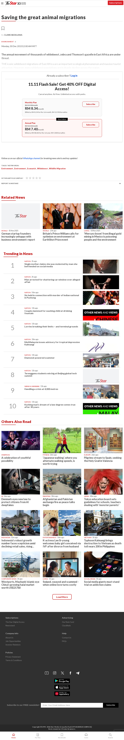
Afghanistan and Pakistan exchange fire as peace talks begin (59, 502)
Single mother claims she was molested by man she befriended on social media (50, 265)
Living (86, 231)
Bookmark (62, 735)
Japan (86, 496)
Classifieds (66, 625)
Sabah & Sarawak (32, 386)
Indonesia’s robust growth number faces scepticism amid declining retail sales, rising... (18, 543)
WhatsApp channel (32, 158)
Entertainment (49, 537)
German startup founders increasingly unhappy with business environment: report (18, 236)
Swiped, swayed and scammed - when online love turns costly (61, 583)
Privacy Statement (13, 657)
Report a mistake (9, 183)
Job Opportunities (13, 641)
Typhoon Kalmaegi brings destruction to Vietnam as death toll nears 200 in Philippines (102, 543)
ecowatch (31, 168)
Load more (62, 597)
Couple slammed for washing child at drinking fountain (48, 312)
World (4, 231)
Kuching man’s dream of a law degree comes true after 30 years (49, 405)
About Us (9, 638)
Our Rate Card (68, 622)
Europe (87, 455)
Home (13, 735)
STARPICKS (5, 455)
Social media (89, 579)
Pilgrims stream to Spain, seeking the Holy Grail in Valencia (103, 459)
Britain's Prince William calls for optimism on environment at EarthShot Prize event (61, 236)
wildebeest (42, 168)
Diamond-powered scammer (39, 357)
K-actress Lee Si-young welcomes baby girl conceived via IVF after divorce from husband (62, 543)
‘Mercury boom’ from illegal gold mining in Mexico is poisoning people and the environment (102, 236)
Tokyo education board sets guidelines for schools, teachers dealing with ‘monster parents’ (102, 502)
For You (37, 735)
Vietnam (88, 537)
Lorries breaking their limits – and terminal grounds (51, 326)
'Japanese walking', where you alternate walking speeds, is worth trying (60, 460)
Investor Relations (13, 645)
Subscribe (90, 104)
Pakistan (46, 496)
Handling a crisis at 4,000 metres (41, 389)
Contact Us (66, 638)
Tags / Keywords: (10, 165)
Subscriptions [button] (115, 3)
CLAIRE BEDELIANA (13, 35)
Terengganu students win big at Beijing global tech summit (50, 374)
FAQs (64, 641)
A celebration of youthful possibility (16, 459)
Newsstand (10, 625)
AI (2, 496)
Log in (74, 75)
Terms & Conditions (14, 660)
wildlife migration (57, 168)
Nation (27, 261)
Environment (7, 42)
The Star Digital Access (15, 622)
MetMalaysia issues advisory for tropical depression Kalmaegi (52, 343)
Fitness (46, 455)
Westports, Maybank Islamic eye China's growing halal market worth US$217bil (20, 584)
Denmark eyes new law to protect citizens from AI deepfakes (16, 502)
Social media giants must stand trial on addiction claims (101, 583)
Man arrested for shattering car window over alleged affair (52, 280)
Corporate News (8, 579)
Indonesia (5, 537)
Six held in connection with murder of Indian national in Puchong (51, 296)
